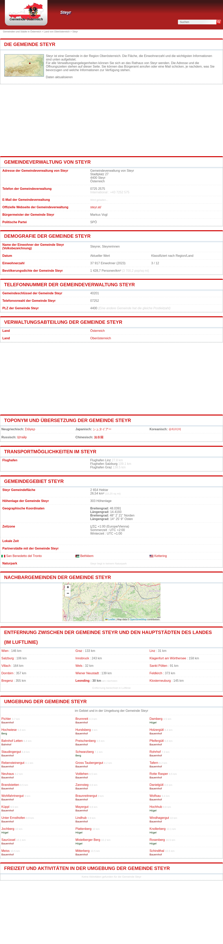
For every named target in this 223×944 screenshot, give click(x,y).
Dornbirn (7, 673)
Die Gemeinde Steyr (29, 44)
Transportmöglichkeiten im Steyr (50, 451)
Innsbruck (82, 658)
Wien (4, 650)
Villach (6, 665)
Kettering (158, 556)
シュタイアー (102, 429)
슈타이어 (175, 429)
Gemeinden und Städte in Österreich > (23, 31)
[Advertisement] (111, 120)
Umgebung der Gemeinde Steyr (45, 701)
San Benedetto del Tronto (21, 556)
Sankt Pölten (158, 665)
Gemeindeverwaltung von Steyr (47, 162)
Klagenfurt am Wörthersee (168, 658)
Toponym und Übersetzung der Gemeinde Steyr (67, 420)
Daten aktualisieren (59, 77)
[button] (68, 588)
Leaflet (110, 619)
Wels (78, 665)
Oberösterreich (100, 338)
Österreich (97, 330)
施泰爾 (98, 437)
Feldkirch (156, 673)
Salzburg (7, 658)
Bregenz (7, 680)
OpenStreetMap (138, 619)
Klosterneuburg (160, 680)
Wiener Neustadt (87, 673)
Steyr (65, 12)
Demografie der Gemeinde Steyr (47, 236)
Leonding (82, 680)
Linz (152, 650)
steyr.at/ (95, 207)
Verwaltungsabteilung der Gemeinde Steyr (63, 322)
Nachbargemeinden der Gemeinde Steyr (57, 577)
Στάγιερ (30, 429)
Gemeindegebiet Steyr (34, 481)
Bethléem (84, 556)
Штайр (22, 437)
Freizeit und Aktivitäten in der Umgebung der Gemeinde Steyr (87, 868)
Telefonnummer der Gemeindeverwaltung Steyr (69, 284)
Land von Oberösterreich (57, 31)
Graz (78, 650)
